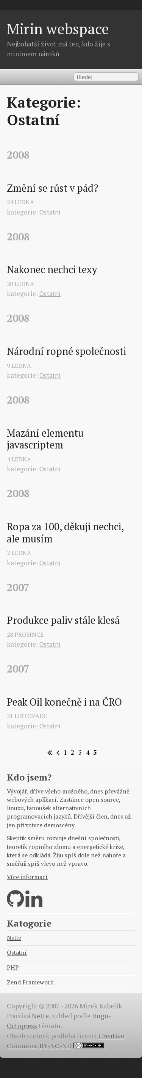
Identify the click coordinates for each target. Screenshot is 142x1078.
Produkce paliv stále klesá (63, 620)
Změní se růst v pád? (52, 188)
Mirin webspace (58, 28)
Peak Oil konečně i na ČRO (64, 702)
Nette (14, 938)
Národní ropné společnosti (66, 351)
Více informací (27, 877)
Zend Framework (30, 982)
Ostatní (50, 212)
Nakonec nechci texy (52, 270)
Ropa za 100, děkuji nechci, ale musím (66, 533)
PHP (13, 967)
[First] (49, 752)
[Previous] (56, 752)
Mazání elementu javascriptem (46, 439)
